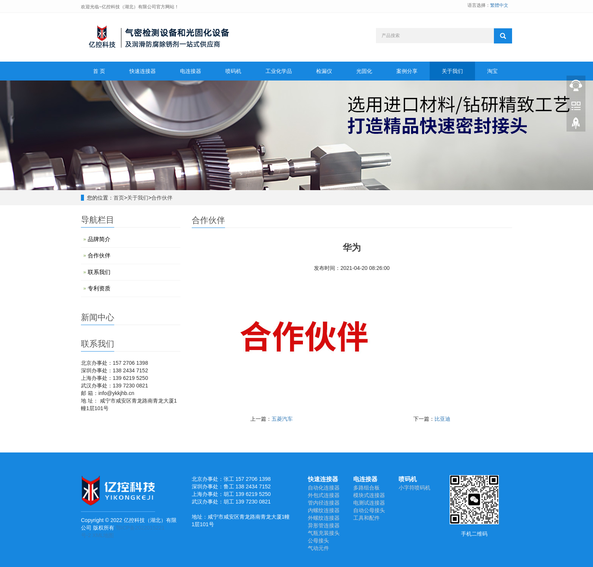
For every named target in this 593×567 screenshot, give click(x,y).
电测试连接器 (369, 503)
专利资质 (99, 288)
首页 (118, 198)
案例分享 (407, 71)
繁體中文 (499, 5)
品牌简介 (99, 239)
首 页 (99, 71)
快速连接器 (142, 71)
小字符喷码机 (414, 488)
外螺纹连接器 (324, 518)
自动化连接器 (324, 488)
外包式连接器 (324, 495)
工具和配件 (366, 518)
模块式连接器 (369, 495)
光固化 (364, 71)
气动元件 (318, 548)
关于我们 (452, 71)
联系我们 (99, 272)
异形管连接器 (324, 525)
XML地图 (103, 535)
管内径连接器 (324, 503)
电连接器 (190, 71)
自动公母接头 (369, 510)
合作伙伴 (161, 198)
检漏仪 (324, 71)
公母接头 (318, 541)
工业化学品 (278, 71)
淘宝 (492, 71)
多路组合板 (366, 488)
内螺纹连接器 (324, 510)
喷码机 (233, 71)
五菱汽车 (282, 419)
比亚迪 (442, 419)
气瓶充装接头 (324, 533)
